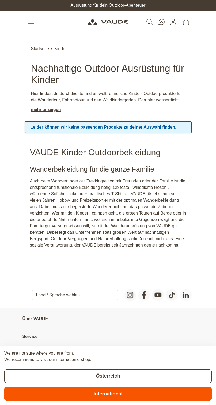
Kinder (60, 48)
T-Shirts (118, 194)
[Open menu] (31, 22)
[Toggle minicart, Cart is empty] (186, 22)
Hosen (160, 187)
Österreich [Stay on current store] (108, 376)
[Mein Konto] (173, 22)
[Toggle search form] (149, 22)
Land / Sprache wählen (58, 295)
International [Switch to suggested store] (107, 393)
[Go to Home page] (108, 22)
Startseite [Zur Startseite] (40, 48)
